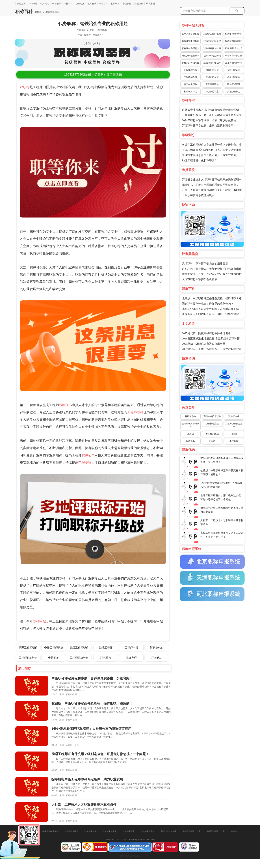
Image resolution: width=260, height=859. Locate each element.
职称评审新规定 (109, 831)
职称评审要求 (129, 831)
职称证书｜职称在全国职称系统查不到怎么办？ (210, 184)
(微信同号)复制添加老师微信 (93, 74)
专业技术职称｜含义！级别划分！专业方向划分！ (212, 155)
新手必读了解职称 (190, 34)
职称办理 (131, 657)
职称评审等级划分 (233, 55)
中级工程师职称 (53, 647)
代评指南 (44, 3)
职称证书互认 (233, 84)
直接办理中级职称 (212, 62)
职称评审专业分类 (212, 55)
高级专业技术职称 (212, 416)
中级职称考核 (190, 77)
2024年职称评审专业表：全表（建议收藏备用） (210, 120)
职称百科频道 (52, 12)
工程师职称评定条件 (233, 425)
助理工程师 (105, 647)
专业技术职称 (212, 434)
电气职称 (233, 441)
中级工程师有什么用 (192, 831)
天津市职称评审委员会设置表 (199, 279)
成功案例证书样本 (190, 55)
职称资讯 (91, 3)
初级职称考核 (190, 70)
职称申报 (39, 621)
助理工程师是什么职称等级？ (199, 160)
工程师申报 (131, 647)
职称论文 (80, 3)
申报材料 (68, 3)
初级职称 (115, 3)
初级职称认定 (212, 70)
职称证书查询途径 (233, 41)
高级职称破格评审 (169, 831)
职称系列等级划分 (190, 62)
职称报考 (105, 657)
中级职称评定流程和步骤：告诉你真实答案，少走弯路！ (92, 678)
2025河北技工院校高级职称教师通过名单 (206, 333)
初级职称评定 (190, 91)
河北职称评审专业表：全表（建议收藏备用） (209, 125)
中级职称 (127, 3)
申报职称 (84, 462)
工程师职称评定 (28, 657)
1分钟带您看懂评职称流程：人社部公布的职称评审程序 (91, 729)
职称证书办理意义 (190, 48)
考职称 (190, 434)
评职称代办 (157, 647)
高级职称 (138, 3)
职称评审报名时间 (212, 48)
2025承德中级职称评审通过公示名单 (203, 343)
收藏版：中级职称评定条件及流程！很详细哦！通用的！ (92, 703)
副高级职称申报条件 (190, 425)
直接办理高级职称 (233, 62)
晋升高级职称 (212, 84)
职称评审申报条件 (190, 41)
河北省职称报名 (71, 831)
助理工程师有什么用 (216, 831)
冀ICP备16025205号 (130, 856)
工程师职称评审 (79, 657)
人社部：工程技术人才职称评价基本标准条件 (83, 804)
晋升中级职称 (190, 84)
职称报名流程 (212, 423)
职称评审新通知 (148, 831)
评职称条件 (190, 416)
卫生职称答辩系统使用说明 (198, 195)
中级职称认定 (212, 77)
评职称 (38, 12)
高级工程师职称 (79, 647)
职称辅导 (56, 3)
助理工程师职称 (28, 647)
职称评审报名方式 (233, 48)
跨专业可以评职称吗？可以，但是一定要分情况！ (212, 314)
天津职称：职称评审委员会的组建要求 (205, 263)
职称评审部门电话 (212, 34)
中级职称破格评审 (50, 831)
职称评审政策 (90, 831)
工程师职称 (135, 412)
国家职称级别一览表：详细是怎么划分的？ (207, 303)
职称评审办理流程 (212, 41)
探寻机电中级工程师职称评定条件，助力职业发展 (87, 779)
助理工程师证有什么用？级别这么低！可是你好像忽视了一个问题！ (100, 754)
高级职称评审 (233, 77)
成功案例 (150, 3)
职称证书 (88, 455)
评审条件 (33, 3)
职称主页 (21, 3)
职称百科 (103, 3)
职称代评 (156, 657)
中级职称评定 (212, 91)
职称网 (234, 434)
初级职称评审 (233, 70)
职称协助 (190, 441)
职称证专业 (233, 416)
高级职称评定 (233, 91)
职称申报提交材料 (233, 34)
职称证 (64, 405)
